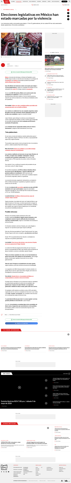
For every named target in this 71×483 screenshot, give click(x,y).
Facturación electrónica (25, 468)
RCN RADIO (37, 470)
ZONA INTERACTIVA (62, 468)
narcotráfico (20, 187)
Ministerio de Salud (58, 426)
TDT (41, 467)
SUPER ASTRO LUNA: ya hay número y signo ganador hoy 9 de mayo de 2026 (11, 443)
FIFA (55, 444)
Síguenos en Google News (21, 323)
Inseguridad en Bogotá (51, 73)
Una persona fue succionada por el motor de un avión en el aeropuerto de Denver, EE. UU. (59, 348)
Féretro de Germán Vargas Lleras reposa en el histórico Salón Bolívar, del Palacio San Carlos (61, 387)
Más (66, 373)
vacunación (29, 89)
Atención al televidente (17, 469)
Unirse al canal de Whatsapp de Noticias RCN (21, 72)
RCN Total (37, 468)
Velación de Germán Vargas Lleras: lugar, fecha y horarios (55, 83)
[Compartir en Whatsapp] (68, 19)
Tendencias (44, 1)
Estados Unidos (52, 345)
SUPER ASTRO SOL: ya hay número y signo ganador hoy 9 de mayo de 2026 (54, 97)
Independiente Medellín (49, 66)
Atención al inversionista (15, 476)
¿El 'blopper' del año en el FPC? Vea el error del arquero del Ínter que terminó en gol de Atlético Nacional (55, 90)
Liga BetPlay (49, 87)
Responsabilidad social (17, 467)
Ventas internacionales (27, 471)
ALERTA (37, 472)
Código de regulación (17, 471)
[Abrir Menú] (1, 1)
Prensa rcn (15, 474)
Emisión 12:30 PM (35, 5)
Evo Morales (27, 345)
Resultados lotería (51, 95)
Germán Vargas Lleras (51, 80)
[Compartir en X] (68, 16)
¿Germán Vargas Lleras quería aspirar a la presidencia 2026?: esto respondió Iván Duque (61, 379)
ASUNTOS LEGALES (50, 468)
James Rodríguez (58, 435)
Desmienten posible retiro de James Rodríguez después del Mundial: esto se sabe (62, 438)
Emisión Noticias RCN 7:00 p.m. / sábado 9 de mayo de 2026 (18, 402)
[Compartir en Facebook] (68, 13)
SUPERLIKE (60, 470)
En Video (6, 373)
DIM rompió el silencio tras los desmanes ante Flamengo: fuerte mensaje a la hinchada (54, 69)
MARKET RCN (61, 471)
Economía (39, 1)
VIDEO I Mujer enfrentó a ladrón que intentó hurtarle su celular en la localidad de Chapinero (55, 76)
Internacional (18, 1)
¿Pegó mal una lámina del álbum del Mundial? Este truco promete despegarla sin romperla (62, 447)
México (7, 77)
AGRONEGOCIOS (49, 470)
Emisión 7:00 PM (65, 5)
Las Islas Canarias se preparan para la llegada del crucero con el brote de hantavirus (11, 348)
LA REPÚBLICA (49, 467)
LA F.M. (37, 471)
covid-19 (15, 89)
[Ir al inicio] (7, 2)
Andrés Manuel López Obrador (14, 314)
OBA (24, 474)
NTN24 (37, 467)
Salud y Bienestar (32, 1)
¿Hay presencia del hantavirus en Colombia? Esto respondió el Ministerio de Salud (62, 429)
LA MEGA (37, 475)
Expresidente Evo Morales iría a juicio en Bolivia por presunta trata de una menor (35, 348)
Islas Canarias (4, 345)
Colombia (13, 1)
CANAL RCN (64, 1)
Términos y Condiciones (51, 480)
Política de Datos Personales (33, 480)
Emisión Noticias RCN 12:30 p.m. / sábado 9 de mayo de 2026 (61, 402)
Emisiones (4, 4)
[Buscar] (69, 1)
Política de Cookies (43, 480)
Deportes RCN (25, 1)
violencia (15, 80)
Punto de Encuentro (55, 1)
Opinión (49, 1)
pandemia (8, 80)
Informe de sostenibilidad (26, 470)
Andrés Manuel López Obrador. (13, 82)
